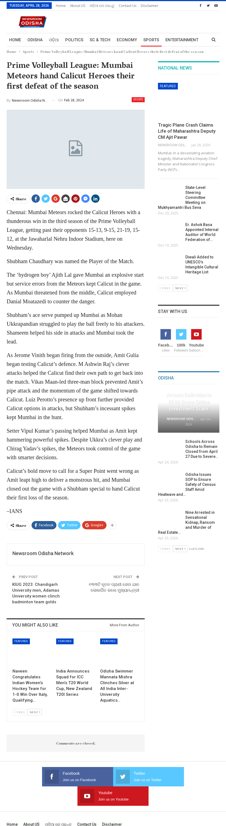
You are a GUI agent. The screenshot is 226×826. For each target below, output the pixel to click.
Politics (74, 39)
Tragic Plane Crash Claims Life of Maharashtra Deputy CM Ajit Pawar (186, 131)
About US (77, 5)
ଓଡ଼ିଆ (54, 39)
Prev (19, 712)
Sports (151, 39)
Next (35, 712)
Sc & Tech (100, 39)
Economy (127, 39)
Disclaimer (112, 805)
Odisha (35, 39)
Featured (21, 641)
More (147, 5)
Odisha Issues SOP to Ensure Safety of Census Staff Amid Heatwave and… (187, 484)
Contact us (128, 5)
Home (61, 5)
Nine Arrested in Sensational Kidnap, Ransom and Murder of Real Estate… (186, 522)
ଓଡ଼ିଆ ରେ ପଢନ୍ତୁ (102, 5)
